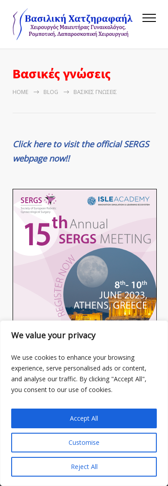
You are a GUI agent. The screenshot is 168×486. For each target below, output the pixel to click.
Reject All (84, 466)
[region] (84, 403)
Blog (50, 92)
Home (20, 92)
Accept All (84, 418)
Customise (84, 442)
